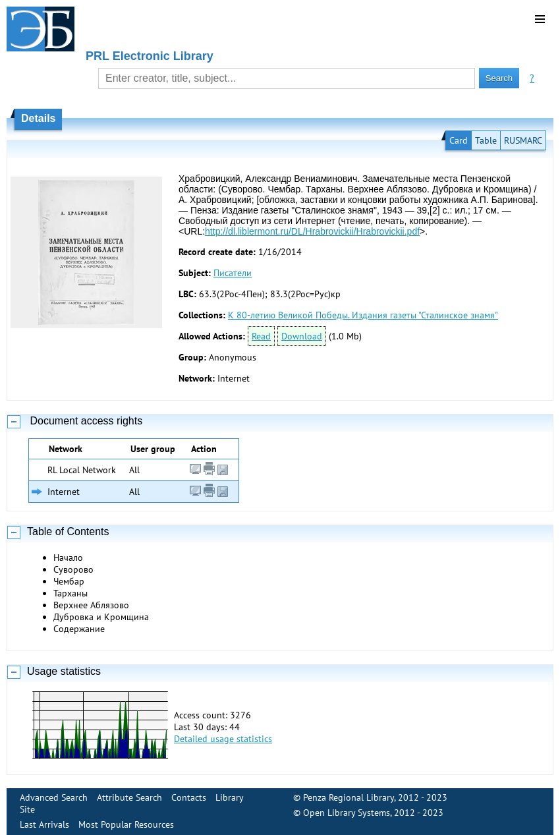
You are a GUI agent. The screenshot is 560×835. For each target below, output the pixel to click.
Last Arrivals (44, 824)
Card (458, 140)
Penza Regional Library (348, 797)
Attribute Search (129, 797)
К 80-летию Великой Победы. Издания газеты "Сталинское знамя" (363, 315)
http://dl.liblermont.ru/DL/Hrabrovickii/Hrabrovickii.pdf (312, 231)
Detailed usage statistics (223, 739)
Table (486, 140)
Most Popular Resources (126, 824)
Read (261, 336)
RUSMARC (523, 140)
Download (301, 336)
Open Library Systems (346, 813)
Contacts (188, 797)
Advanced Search (54, 797)
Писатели (232, 273)
